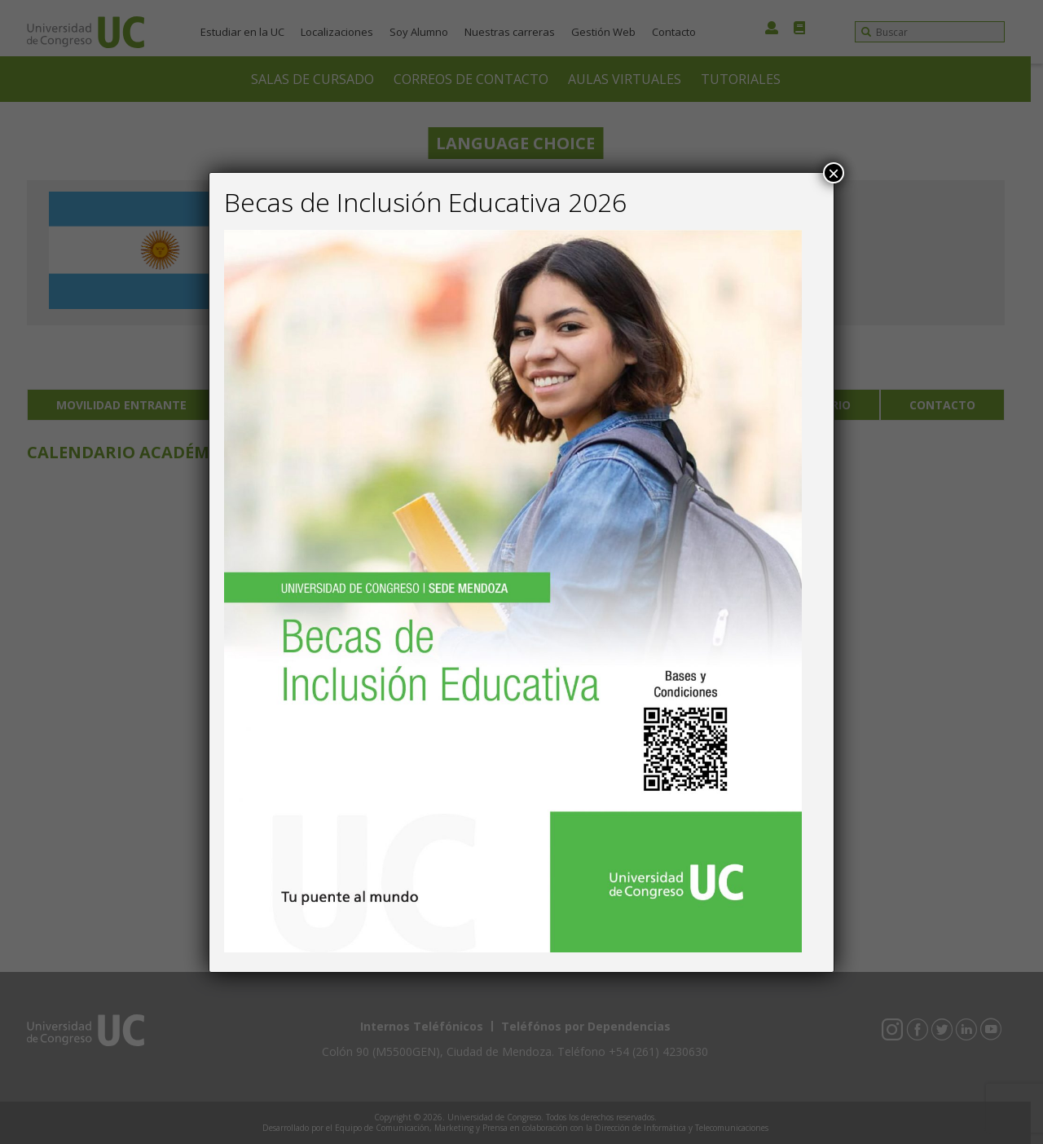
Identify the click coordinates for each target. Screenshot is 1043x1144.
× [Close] (833, 172)
